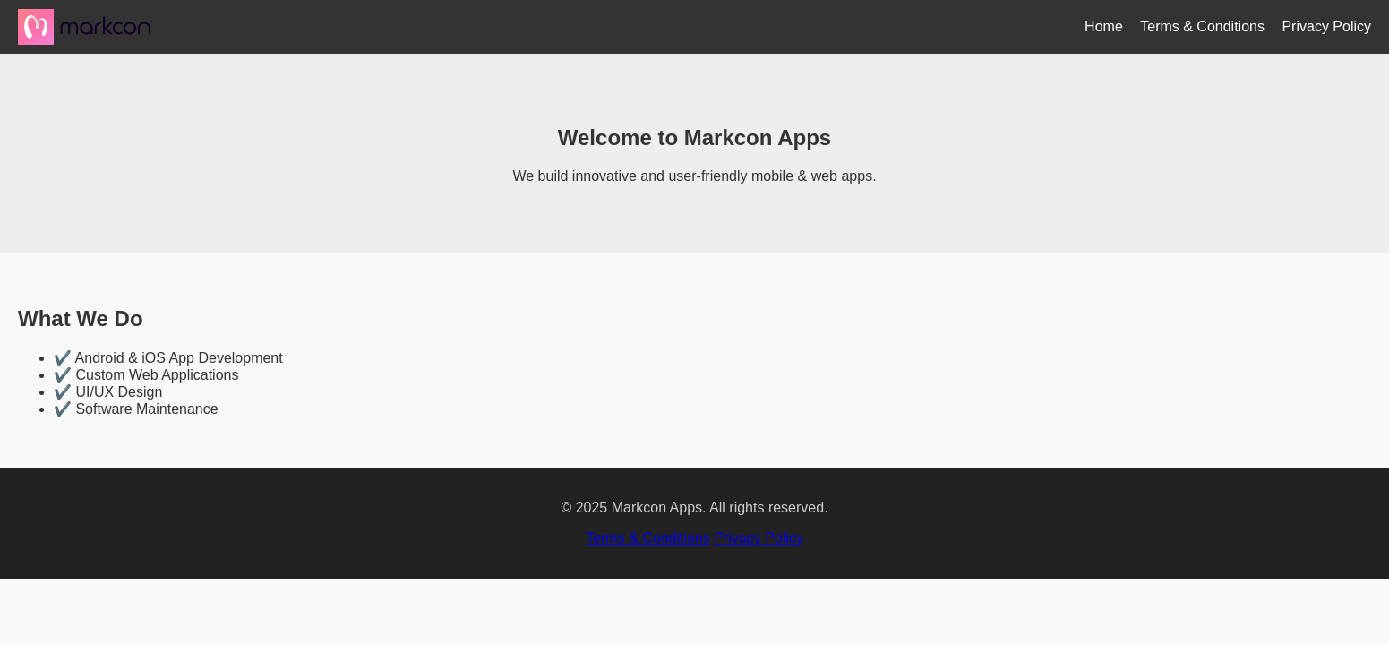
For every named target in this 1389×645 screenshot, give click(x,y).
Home (1104, 26)
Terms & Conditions (1202, 26)
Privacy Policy (1326, 26)
